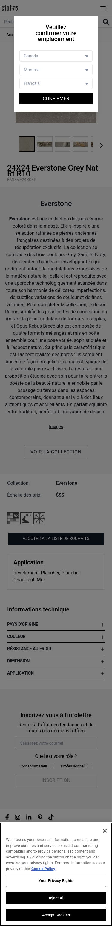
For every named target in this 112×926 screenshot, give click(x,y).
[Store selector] (56, 69)
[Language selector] (56, 83)
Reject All (56, 898)
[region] (56, 874)
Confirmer (56, 98)
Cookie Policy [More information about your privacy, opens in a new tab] (43, 868)
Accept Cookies (56, 915)
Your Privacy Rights (56, 880)
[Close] (104, 830)
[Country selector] (56, 56)
